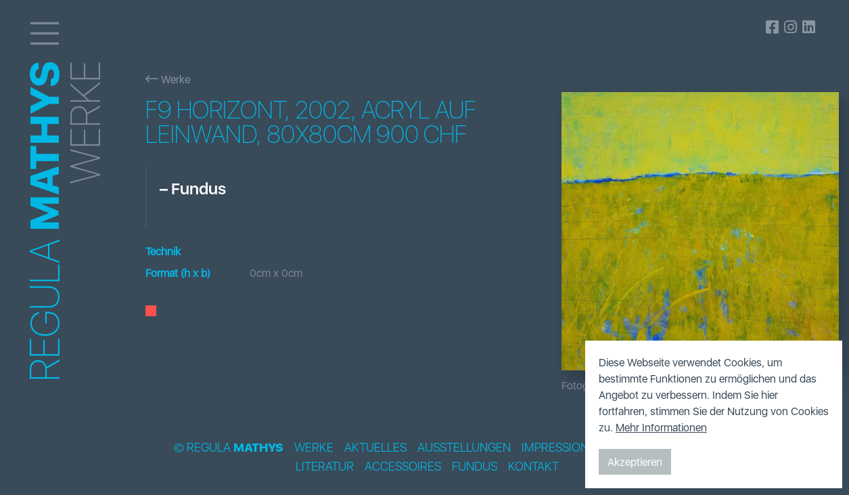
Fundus (474, 466)
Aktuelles (375, 448)
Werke (167, 79)
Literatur (325, 466)
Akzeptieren (634, 462)
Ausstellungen (464, 448)
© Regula (228, 448)
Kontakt (533, 466)
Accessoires (403, 466)
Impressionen (562, 448)
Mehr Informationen (661, 427)
